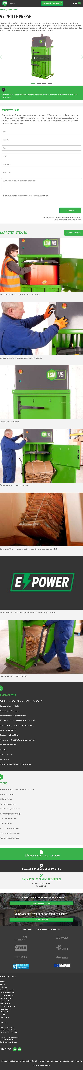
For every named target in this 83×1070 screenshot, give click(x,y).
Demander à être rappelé (52, 3)
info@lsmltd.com (11, 1042)
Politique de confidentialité (30, 1061)
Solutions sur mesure (6, 990)
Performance (4, 987)
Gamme (11, 10)
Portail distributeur (6, 1009)
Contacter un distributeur (41, 903)
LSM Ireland (4, 1012)
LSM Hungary (4, 1017)
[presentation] (14, 200)
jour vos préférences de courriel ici (73, 219)
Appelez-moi (70, 210)
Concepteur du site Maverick (41, 1066)
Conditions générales (65, 1061)
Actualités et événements (8, 1006)
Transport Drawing (41, 886)
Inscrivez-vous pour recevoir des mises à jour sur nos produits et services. (26, 196)
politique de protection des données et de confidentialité (68, 217)
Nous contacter (5, 1004)
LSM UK (2, 1015)
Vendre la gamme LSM (7, 993)
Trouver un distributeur (7, 995)
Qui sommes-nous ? (6, 998)
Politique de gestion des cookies (48, 1061)
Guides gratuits (4, 1001)
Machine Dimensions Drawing (41, 884)
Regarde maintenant (41, 58)
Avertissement (77, 1061)
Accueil (3, 10)
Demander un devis (41, 920)
